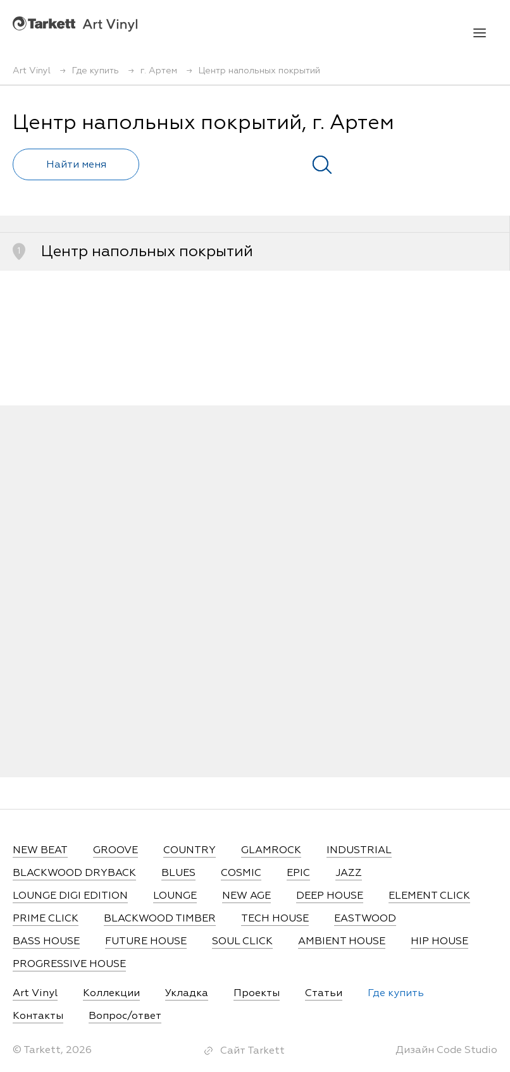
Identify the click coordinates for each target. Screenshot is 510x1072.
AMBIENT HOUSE (341, 942)
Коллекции (111, 994)
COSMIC (241, 873)
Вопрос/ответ (125, 1016)
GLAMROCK (271, 851)
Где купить (396, 994)
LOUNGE (175, 896)
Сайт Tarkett (252, 1051)
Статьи (323, 994)
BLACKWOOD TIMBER (160, 919)
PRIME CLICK (45, 919)
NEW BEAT (40, 851)
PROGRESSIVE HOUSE (69, 964)
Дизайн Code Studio (446, 1050)
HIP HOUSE (439, 942)
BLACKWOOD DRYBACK (74, 873)
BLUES (178, 873)
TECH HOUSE (275, 919)
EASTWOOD (365, 919)
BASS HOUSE (46, 942)
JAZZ (348, 873)
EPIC (298, 873)
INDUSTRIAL (359, 851)
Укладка (186, 994)
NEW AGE (246, 896)
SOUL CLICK (242, 942)
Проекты (256, 994)
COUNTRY (189, 851)
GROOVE (115, 851)
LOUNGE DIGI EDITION (70, 896)
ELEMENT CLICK (429, 896)
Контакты (38, 1016)
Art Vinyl (75, 24)
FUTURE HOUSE (146, 942)
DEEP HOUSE (329, 896)
